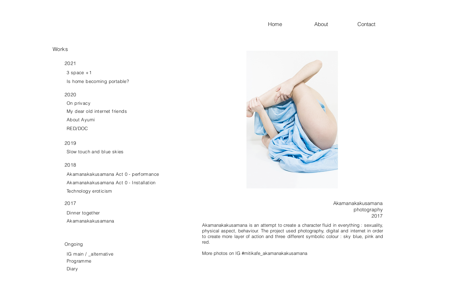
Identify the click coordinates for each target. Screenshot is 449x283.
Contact (366, 24)
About (335, 24)
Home (291, 24)
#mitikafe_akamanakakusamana (274, 253)
